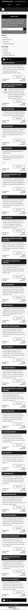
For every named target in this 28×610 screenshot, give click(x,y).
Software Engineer (8, 368)
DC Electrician (7, 148)
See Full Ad (19, 77)
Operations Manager (9, 515)
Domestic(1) (6, 41)
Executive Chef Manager (10, 579)
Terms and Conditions (14, 605)
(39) (3, 35)
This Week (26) (7, 53)
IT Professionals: (8, 473)
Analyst (4, 197)
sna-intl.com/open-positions (12, 115)
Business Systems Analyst (10, 326)
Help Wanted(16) (7, 39)
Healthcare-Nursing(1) (8, 43)
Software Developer (9, 494)
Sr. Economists (7, 217)
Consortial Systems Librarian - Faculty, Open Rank (12, 85)
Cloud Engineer (7, 347)
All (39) (5, 49)
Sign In (9, 4)
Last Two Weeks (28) (8, 55)
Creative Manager (8, 63)
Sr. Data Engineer (8, 284)
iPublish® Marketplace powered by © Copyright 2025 (14, 607)
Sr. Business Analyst (9, 432)
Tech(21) (5, 37)
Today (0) (5, 51)
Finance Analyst (7, 126)
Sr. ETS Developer (8, 411)
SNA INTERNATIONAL (8, 109)
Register (18, 4)
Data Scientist (7, 452)
